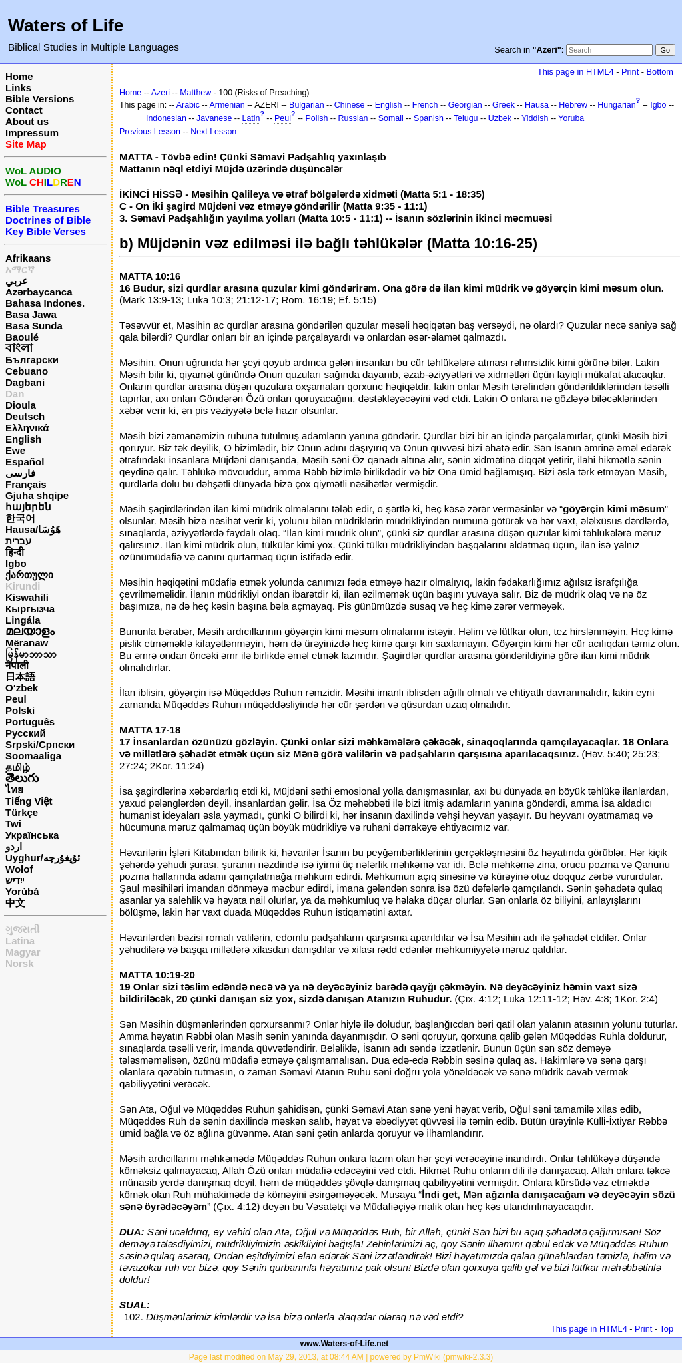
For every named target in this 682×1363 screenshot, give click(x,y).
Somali (391, 118)
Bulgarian (306, 105)
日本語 (20, 676)
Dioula (20, 405)
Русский (25, 733)
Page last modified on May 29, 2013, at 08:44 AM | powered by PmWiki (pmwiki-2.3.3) (341, 1357)
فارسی (20, 473)
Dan (14, 393)
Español (24, 461)
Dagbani (25, 382)
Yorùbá (22, 891)
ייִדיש (14, 880)
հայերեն (28, 506)
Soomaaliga (33, 755)
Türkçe (21, 812)
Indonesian (166, 118)
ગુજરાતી (22, 929)
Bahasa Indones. (45, 303)
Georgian (465, 105)
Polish (316, 118)
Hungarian (616, 105)
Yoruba (571, 118)
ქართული (29, 574)
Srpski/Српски (40, 744)
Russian (353, 118)
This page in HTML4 (575, 72)
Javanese (214, 118)
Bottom (660, 72)
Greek (503, 105)
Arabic (188, 105)
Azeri (160, 92)
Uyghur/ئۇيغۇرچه (42, 857)
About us (27, 121)
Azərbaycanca (39, 291)
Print (630, 72)
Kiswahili (27, 597)
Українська (32, 835)
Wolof (19, 869)
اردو (13, 846)
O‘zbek (21, 687)
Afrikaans (28, 258)
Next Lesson (213, 131)
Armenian (227, 105)
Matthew (195, 92)
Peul (16, 699)
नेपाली (17, 665)
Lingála (23, 620)
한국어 (20, 518)
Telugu (466, 118)
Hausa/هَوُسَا (33, 529)
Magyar (23, 952)
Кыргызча (30, 608)
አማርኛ (20, 269)
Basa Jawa (31, 314)
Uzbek (500, 118)
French (425, 105)
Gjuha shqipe (37, 495)
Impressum (32, 132)
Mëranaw (26, 642)
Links (18, 87)
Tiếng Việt (28, 801)
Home (19, 76)
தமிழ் (17, 767)
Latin (251, 118)
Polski (20, 710)
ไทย (14, 789)
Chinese (349, 105)
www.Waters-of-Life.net (344, 1343)
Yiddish (534, 118)
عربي (16, 280)
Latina (20, 940)
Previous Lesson (149, 131)
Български (32, 359)
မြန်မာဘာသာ (31, 654)
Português (30, 721)
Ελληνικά (27, 427)
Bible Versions (39, 98)
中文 (15, 902)
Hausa (537, 105)
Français (26, 484)
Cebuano (26, 371)
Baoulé (22, 337)
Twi (13, 823)
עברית (18, 540)
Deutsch (25, 416)
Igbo (16, 563)
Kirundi (23, 586)
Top (666, 1329)
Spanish (429, 118)
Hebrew (573, 105)
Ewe (15, 450)
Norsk (19, 963)
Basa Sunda (34, 325)
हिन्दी (14, 552)
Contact (24, 110)
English (23, 439)
